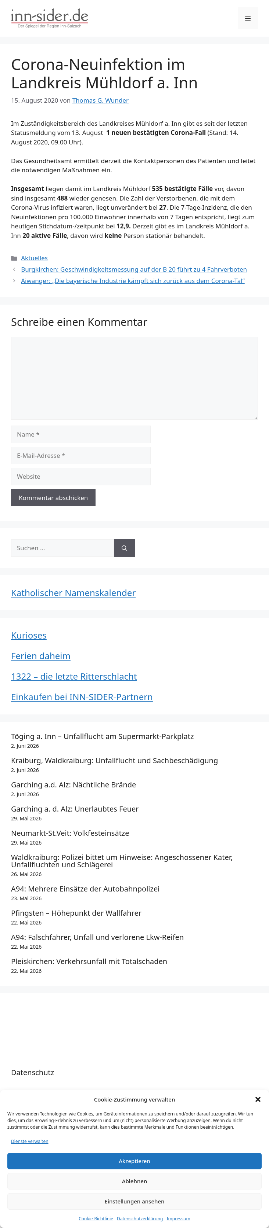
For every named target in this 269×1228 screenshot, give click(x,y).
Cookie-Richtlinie (96, 1219)
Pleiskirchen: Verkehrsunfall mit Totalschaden (89, 961)
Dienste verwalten (30, 1141)
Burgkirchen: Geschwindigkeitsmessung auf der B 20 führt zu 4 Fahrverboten (134, 269)
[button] (258, 1099)
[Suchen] (124, 548)
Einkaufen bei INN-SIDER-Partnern (82, 697)
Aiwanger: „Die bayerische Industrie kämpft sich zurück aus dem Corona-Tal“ (133, 280)
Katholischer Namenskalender (73, 593)
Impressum (178, 1219)
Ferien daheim (41, 656)
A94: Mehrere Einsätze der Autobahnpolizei (85, 889)
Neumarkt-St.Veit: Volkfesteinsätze (70, 833)
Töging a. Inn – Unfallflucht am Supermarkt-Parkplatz (102, 736)
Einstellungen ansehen (135, 1201)
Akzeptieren (134, 1161)
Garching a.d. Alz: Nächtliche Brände (73, 785)
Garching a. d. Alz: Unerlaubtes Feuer (75, 809)
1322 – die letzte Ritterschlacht (74, 676)
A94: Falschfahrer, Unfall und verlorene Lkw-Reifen (97, 937)
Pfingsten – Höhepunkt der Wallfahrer (76, 913)
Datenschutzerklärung (140, 1219)
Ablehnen (134, 1181)
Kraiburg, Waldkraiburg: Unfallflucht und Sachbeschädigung (114, 760)
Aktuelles (34, 258)
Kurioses (29, 635)
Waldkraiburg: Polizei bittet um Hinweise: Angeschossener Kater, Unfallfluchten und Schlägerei (122, 860)
